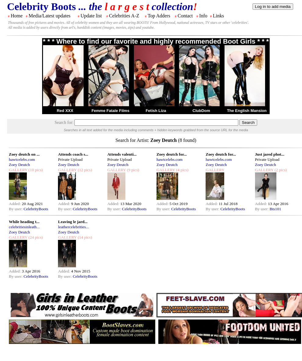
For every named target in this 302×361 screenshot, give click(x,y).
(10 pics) (35, 170)
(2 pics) (280, 170)
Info (203, 15)
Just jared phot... (269, 154)
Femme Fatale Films (110, 110)
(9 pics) (132, 170)
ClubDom (201, 110)
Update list (91, 15)
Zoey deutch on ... (24, 154)
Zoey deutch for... (171, 154)
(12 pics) (84, 170)
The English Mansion (247, 110)
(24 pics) (35, 237)
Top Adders (159, 15)
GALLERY (18, 170)
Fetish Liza (156, 110)
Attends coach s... (73, 154)
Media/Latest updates (49, 15)
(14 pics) (84, 237)
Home (17, 15)
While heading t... (24, 221)
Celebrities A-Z (124, 15)
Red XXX (65, 110)
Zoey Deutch (19, 164)
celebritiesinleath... (24, 227)
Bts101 (275, 209)
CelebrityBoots (35, 209)
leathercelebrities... (73, 227)
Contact (185, 15)
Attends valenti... (122, 154)
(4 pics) (182, 170)
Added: (15, 203)
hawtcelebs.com (22, 159)
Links (218, 15)
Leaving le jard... (73, 221)
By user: (16, 209)
